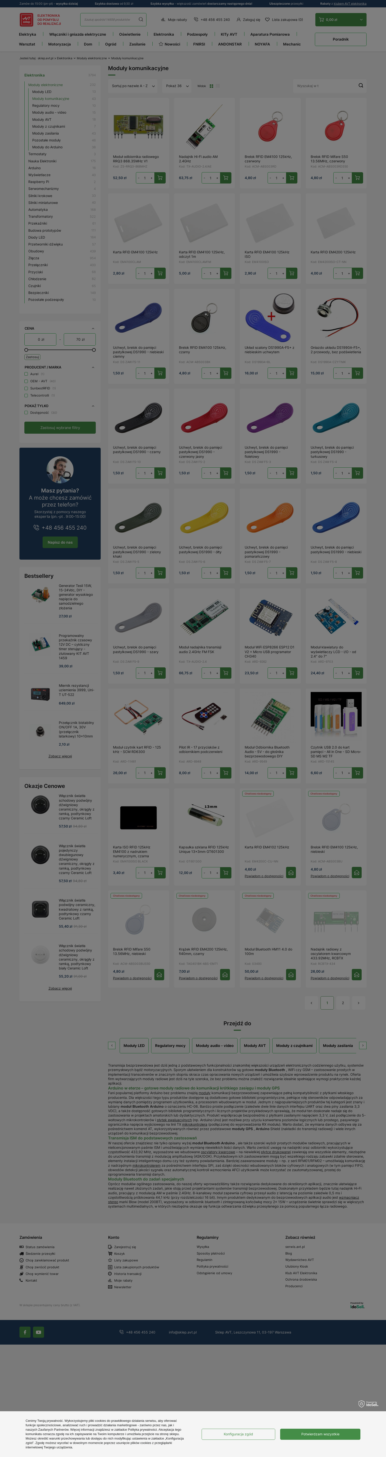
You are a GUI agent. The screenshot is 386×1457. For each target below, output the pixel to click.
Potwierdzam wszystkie (320, 1434)
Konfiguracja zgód (238, 1434)
